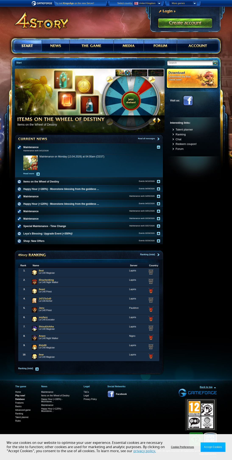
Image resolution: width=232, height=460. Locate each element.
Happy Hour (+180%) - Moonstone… (51, 400)
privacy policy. (144, 451)
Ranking (181, 134)
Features (19, 403)
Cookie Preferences (182, 447)
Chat (178, 139)
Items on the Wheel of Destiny (55, 395)
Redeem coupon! (186, 144)
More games (184, 3)
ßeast (42, 289)
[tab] (91, 147)
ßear (41, 354)
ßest (41, 270)
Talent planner (184, 129)
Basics (18, 406)
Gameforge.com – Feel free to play (42, 3)
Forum (180, 148)
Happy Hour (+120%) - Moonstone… (51, 410)
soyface (43, 317)
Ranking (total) (147, 254)
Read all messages (146, 138)
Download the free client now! (180, 78)
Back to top (206, 387)
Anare (42, 336)
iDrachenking (46, 280)
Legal (86, 395)
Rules (18, 421)
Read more (28, 173)
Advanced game (23, 410)
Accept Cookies (213, 447)
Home (18, 392)
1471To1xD (45, 298)
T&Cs (86, 392)
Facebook (188, 101)
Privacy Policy (90, 399)
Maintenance (47, 392)
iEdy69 (42, 345)
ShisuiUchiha (46, 326)
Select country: (125, 3)
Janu (41, 308)
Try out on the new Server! (74, 3)
